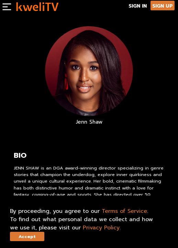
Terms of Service (124, 211)
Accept (27, 236)
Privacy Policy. (102, 228)
